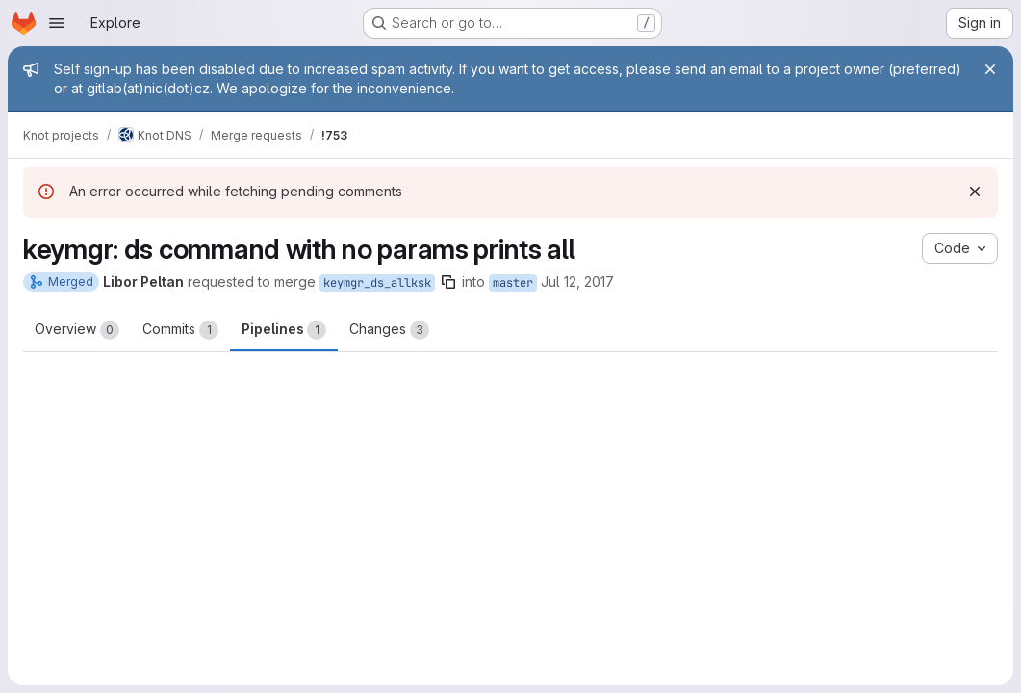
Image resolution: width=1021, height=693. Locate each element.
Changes (389, 330)
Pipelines (284, 330)
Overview (77, 330)
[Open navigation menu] (56, 23)
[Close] (990, 69)
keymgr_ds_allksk (377, 283)
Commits (180, 330)
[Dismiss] (974, 191)
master (513, 283)
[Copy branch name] (448, 282)
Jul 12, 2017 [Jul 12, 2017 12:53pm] (577, 281)
